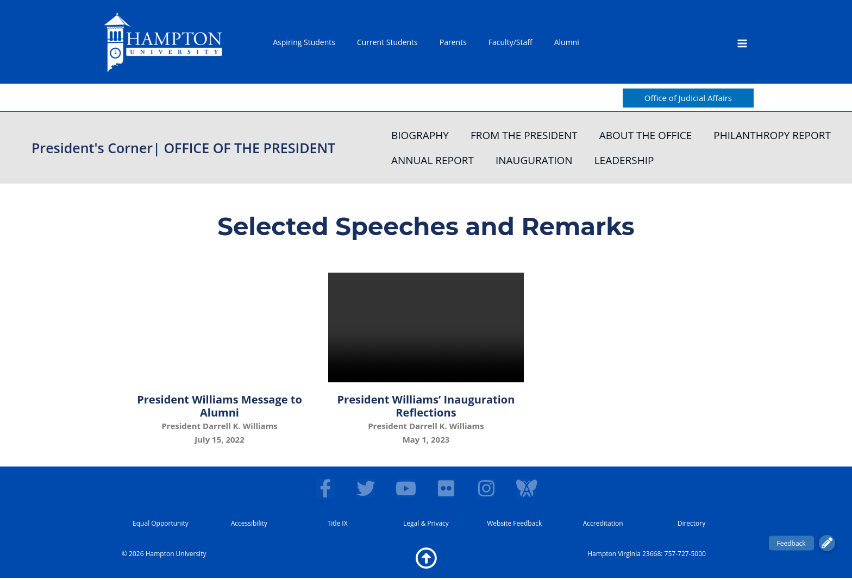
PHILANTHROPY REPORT (772, 135)
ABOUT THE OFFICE (645, 135)
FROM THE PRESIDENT (524, 135)
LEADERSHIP (624, 160)
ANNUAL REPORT (432, 160)
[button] (688, 98)
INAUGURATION (534, 160)
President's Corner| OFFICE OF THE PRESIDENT (183, 147)
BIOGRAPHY (420, 135)
